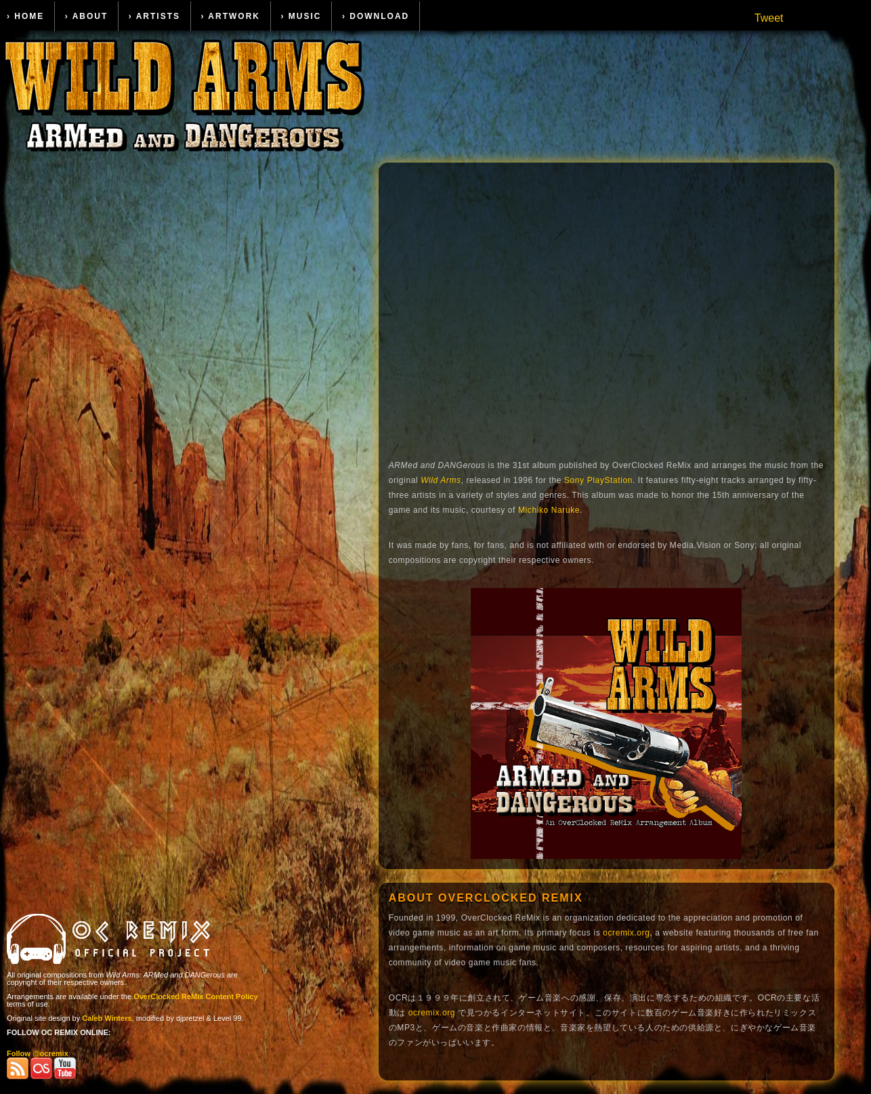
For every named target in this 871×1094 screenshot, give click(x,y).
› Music (300, 16)
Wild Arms (441, 480)
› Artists (154, 16)
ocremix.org (626, 933)
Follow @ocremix (37, 1053)
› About (86, 16)
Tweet (769, 18)
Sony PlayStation (598, 480)
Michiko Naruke (549, 510)
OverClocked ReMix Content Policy (195, 996)
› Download (375, 16)
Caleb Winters (106, 1018)
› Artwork (230, 16)
